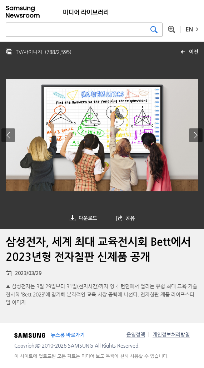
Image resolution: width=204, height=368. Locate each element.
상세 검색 (171, 29)
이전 (193, 51)
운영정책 (135, 334)
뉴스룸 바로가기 (68, 335)
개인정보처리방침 (171, 334)
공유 (130, 218)
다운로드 (88, 218)
